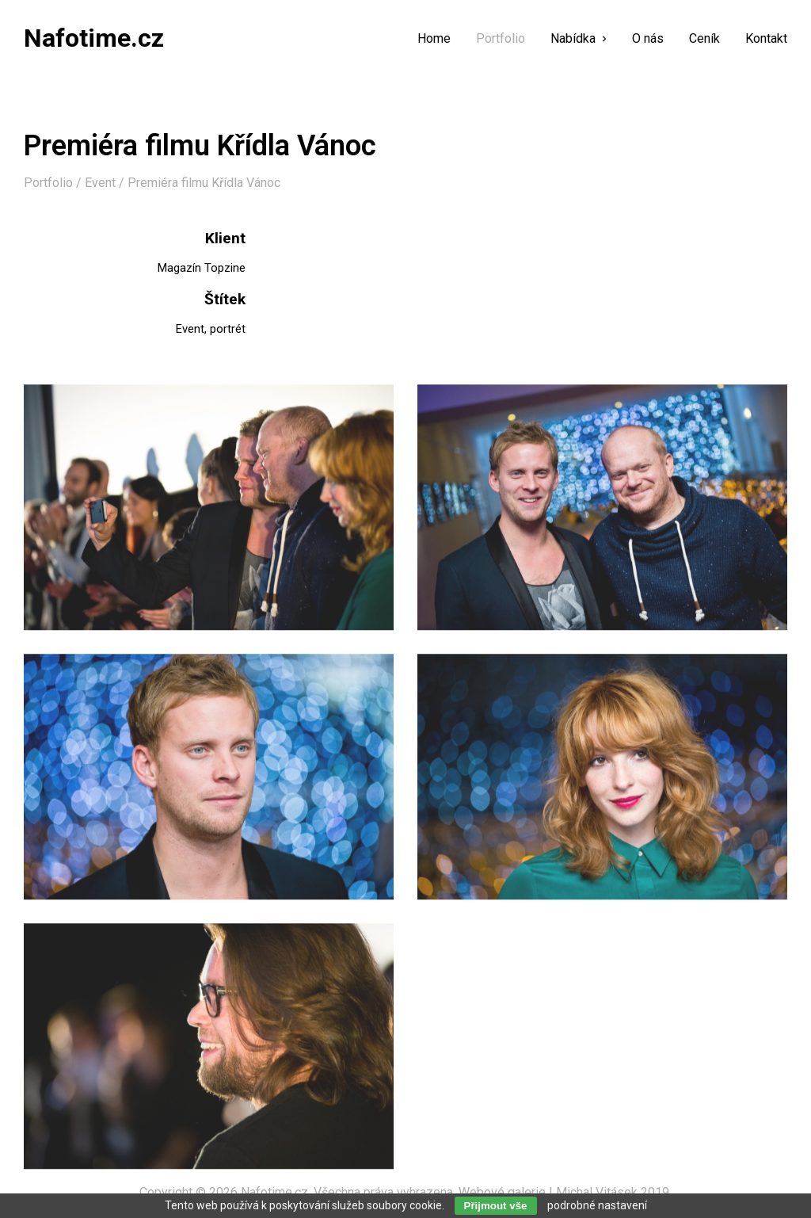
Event (100, 182)
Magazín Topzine (202, 268)
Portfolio (500, 38)
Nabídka (578, 39)
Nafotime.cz (274, 1192)
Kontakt (766, 39)
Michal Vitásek (597, 1192)
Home (434, 39)
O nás (648, 39)
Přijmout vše (495, 1206)
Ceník (704, 39)
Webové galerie (502, 1192)
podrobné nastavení (597, 1205)
